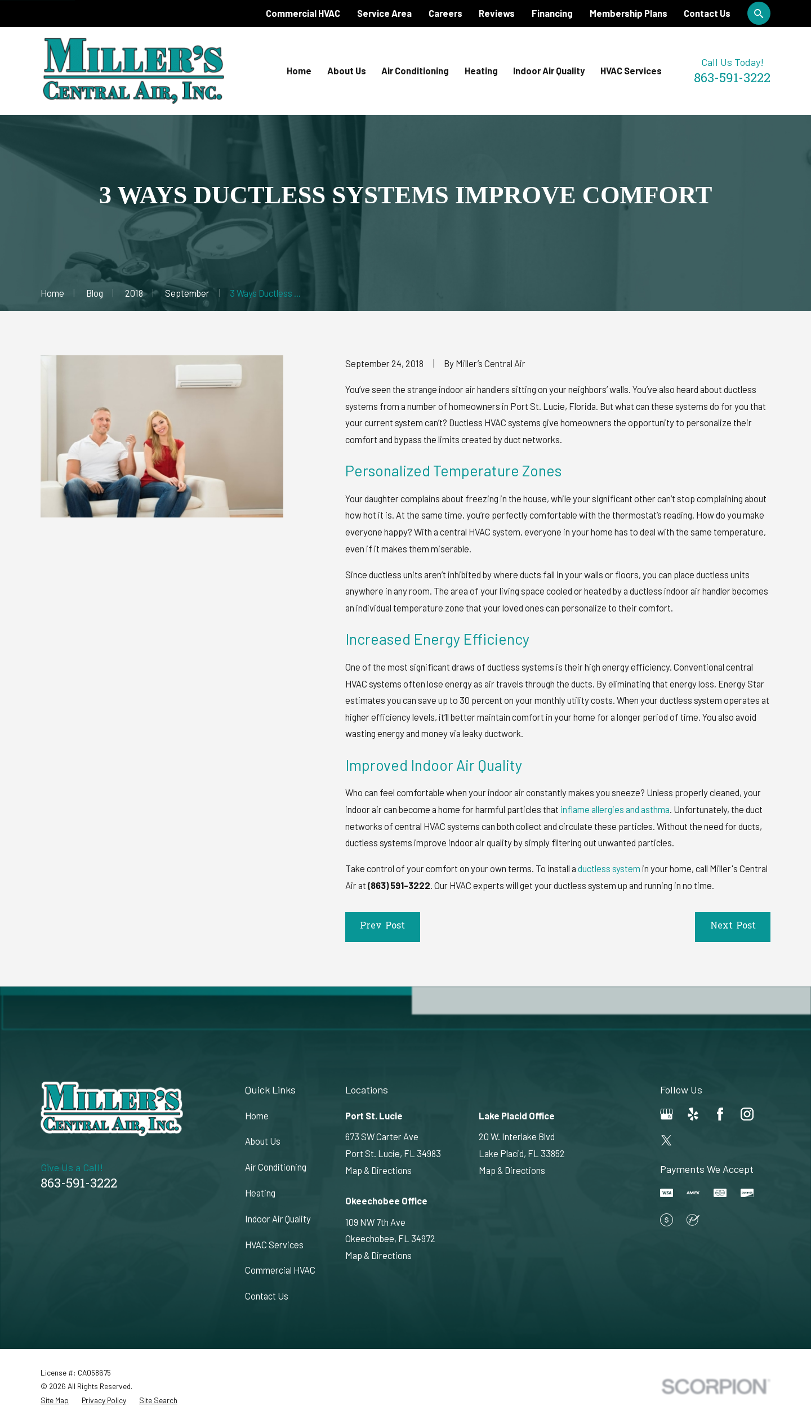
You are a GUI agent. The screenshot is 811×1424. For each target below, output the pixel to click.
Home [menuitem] (299, 70)
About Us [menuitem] (346, 70)
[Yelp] (693, 1114)
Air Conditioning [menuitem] (415, 70)
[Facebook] (720, 1114)
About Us (262, 1141)
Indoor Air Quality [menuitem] (549, 70)
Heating (260, 1193)
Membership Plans (628, 13)
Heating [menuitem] (481, 70)
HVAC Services (274, 1244)
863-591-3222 (732, 79)
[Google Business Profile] (666, 1114)
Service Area (384, 13)
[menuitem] (55, 1401)
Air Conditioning (275, 1167)
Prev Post (382, 926)
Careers (445, 13)
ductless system (609, 868)
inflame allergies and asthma (615, 809)
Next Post (733, 926)
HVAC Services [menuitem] (631, 70)
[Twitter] (666, 1140)
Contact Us (707, 13)
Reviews (497, 13)
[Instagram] (747, 1114)
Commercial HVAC (303, 13)
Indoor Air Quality (278, 1218)
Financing (552, 13)
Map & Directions (378, 1170)
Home (257, 1115)
